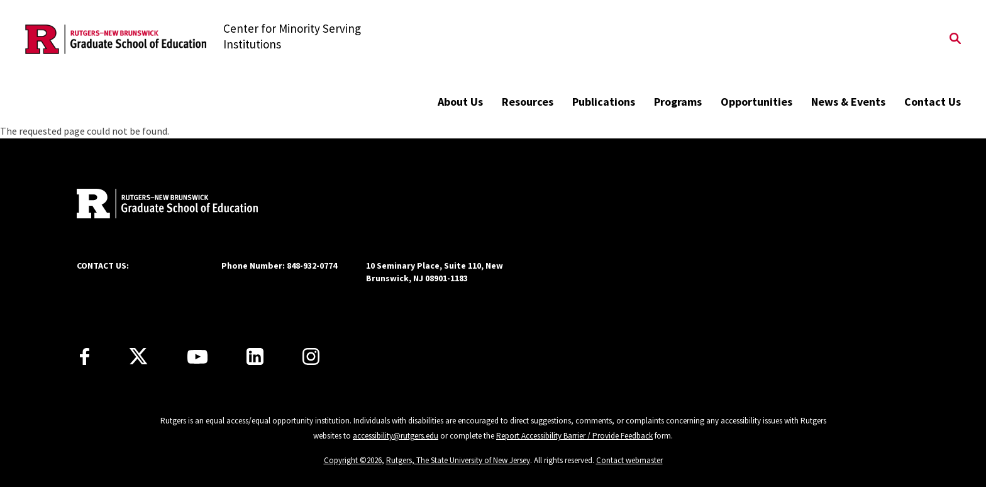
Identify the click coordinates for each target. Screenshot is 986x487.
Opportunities (756, 101)
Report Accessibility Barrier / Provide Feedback (574, 435)
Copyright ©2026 (353, 460)
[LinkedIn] (254, 356)
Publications (603, 101)
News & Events (848, 101)
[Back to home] (160, 205)
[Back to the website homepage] (115, 40)
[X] (138, 356)
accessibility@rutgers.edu (395, 435)
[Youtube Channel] (197, 357)
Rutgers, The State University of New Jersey (458, 460)
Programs (678, 101)
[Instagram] (310, 356)
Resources (527, 101)
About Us (460, 101)
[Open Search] (955, 39)
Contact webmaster (629, 460)
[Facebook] (84, 356)
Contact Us (932, 101)
